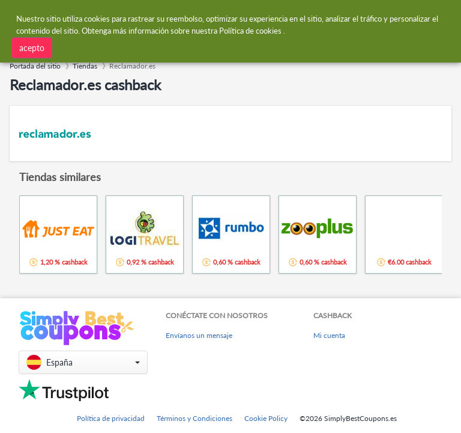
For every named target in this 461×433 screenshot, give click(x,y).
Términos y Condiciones (194, 418)
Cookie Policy (266, 418)
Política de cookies (250, 30)
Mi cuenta (329, 335)
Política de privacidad (111, 418)
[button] (83, 362)
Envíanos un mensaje (199, 335)
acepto (31, 47)
